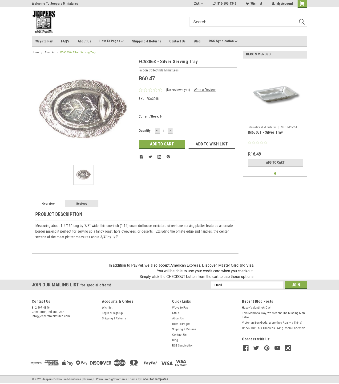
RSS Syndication (223, 41)
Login (105, 313)
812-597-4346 (224, 3)
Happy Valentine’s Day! (256, 307)
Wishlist (254, 3)
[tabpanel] (275, 115)
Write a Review (205, 90)
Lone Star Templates (154, 379)
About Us (84, 41)
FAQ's (65, 41)
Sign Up (118, 313)
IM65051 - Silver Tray (265, 132)
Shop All (50, 52)
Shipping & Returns (146, 41)
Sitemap (88, 379)
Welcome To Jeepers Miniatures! (55, 3)
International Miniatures (262, 127)
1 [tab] (275, 173)
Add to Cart (275, 162)
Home (36, 52)
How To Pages (111, 41)
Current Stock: (150, 116)
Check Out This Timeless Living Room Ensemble (273, 328)
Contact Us (177, 41)
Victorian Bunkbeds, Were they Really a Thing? (272, 322)
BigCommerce (118, 379)
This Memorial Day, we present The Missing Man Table (273, 315)
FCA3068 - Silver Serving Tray (78, 52)
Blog (197, 41)
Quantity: (145, 130)
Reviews (81, 203)
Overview (48, 203)
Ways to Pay (44, 41)
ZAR (198, 3)
